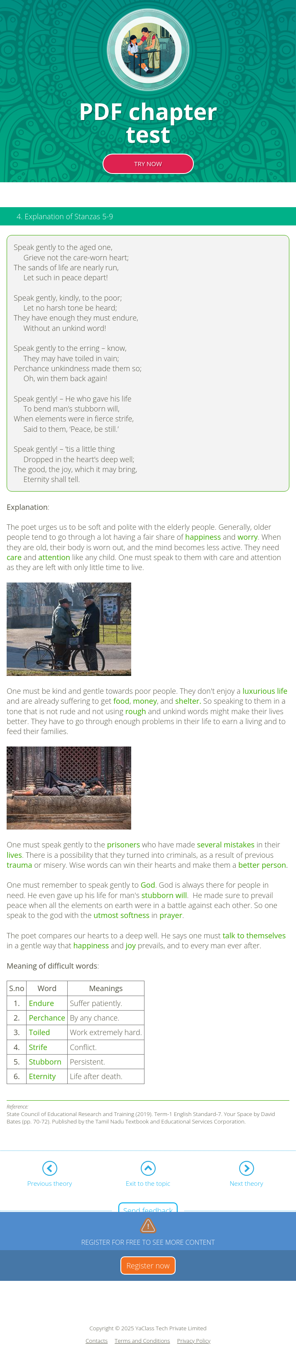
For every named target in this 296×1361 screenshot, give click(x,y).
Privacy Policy (193, 1340)
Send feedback (148, 1211)
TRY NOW (148, 163)
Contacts (97, 1340)
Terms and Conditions (142, 1340)
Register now (147, 1265)
